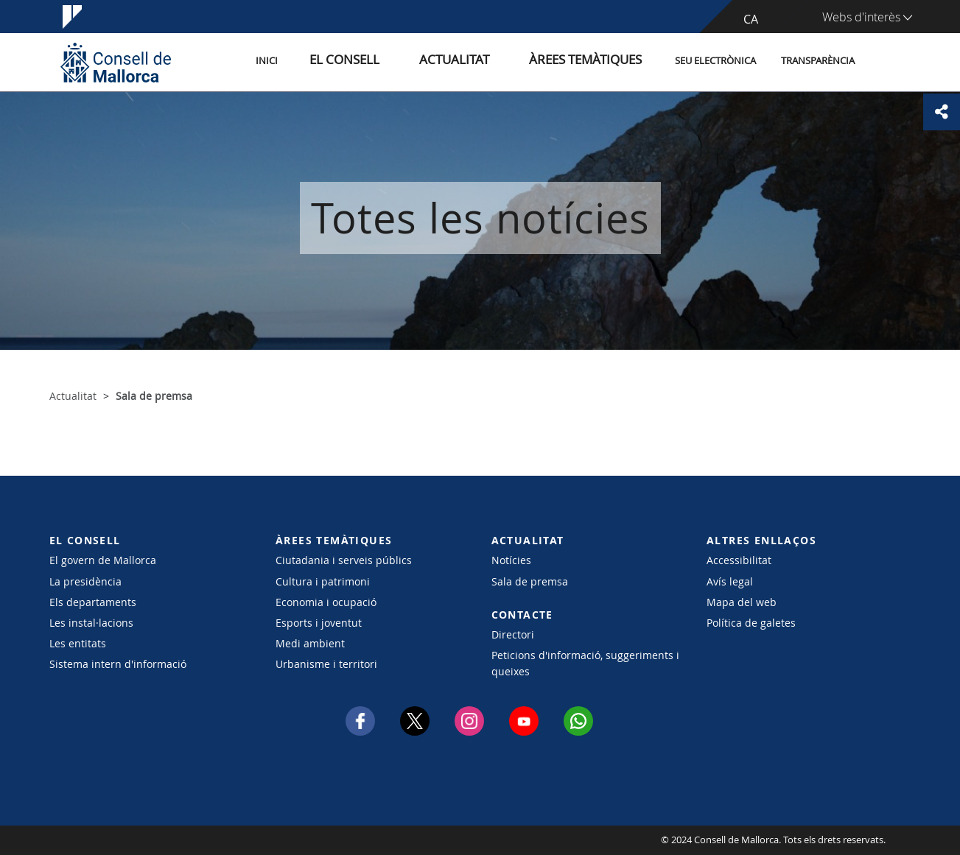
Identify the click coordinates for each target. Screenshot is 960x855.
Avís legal (730, 581)
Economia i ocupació (326, 602)
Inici (334, 61)
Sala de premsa (529, 581)
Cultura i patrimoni (323, 581)
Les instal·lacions (91, 623)
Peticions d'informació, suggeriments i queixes (585, 663)
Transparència (818, 61)
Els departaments (92, 602)
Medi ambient (310, 643)
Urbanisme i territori (326, 664)
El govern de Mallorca (102, 560)
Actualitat (487, 61)
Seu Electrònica (715, 61)
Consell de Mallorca (94, 840)
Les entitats (77, 643)
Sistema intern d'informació (117, 664)
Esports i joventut (319, 623)
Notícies (511, 560)
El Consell (397, 61)
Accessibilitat (739, 560)
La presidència (85, 581)
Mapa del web (742, 602)
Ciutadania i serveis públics (344, 560)
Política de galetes (751, 623)
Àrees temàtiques (594, 61)
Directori (512, 634)
